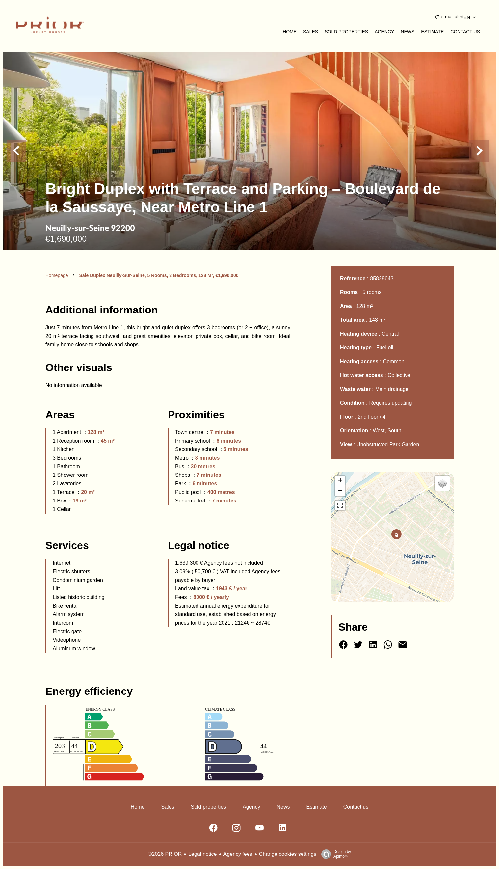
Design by (334, 854)
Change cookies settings (287, 854)
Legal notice (202, 854)
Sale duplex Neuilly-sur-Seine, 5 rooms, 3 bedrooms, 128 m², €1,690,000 (159, 275)
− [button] (340, 491)
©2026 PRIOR (165, 854)
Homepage (56, 275)
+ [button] (340, 481)
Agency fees (237, 854)
